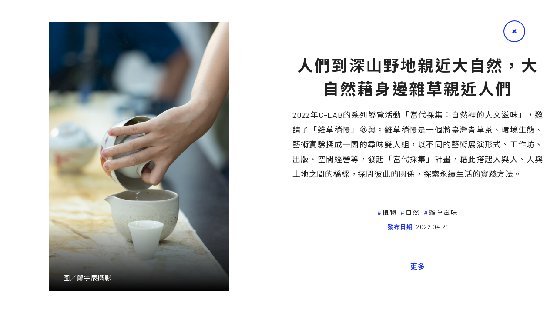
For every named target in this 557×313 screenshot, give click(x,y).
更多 (417, 266)
